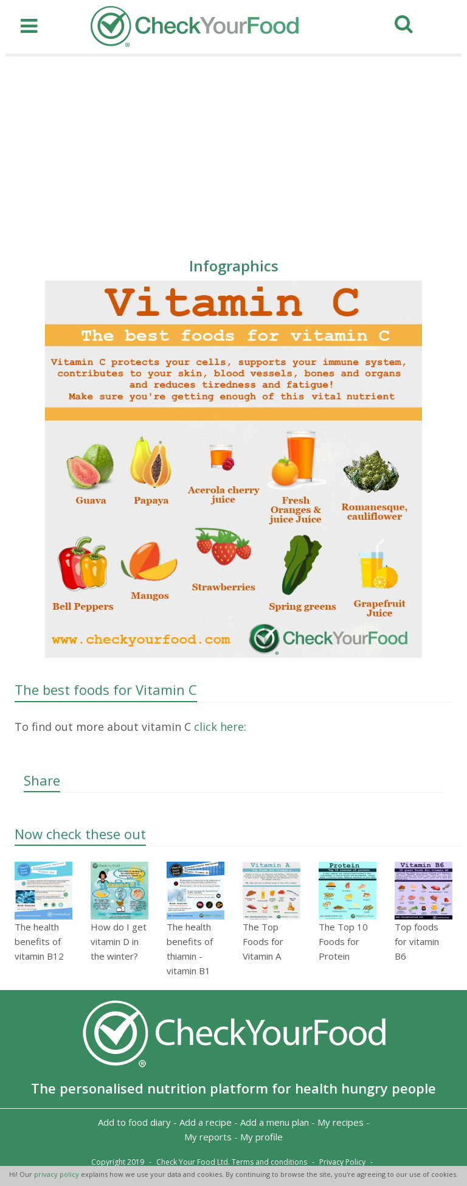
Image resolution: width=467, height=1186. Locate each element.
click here (217, 726)
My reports (208, 1137)
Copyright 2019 (117, 1162)
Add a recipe (205, 1122)
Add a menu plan (274, 1122)
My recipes (340, 1122)
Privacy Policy (342, 1162)
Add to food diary (134, 1122)
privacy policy (57, 1174)
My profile (261, 1137)
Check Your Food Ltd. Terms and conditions (231, 1162)
